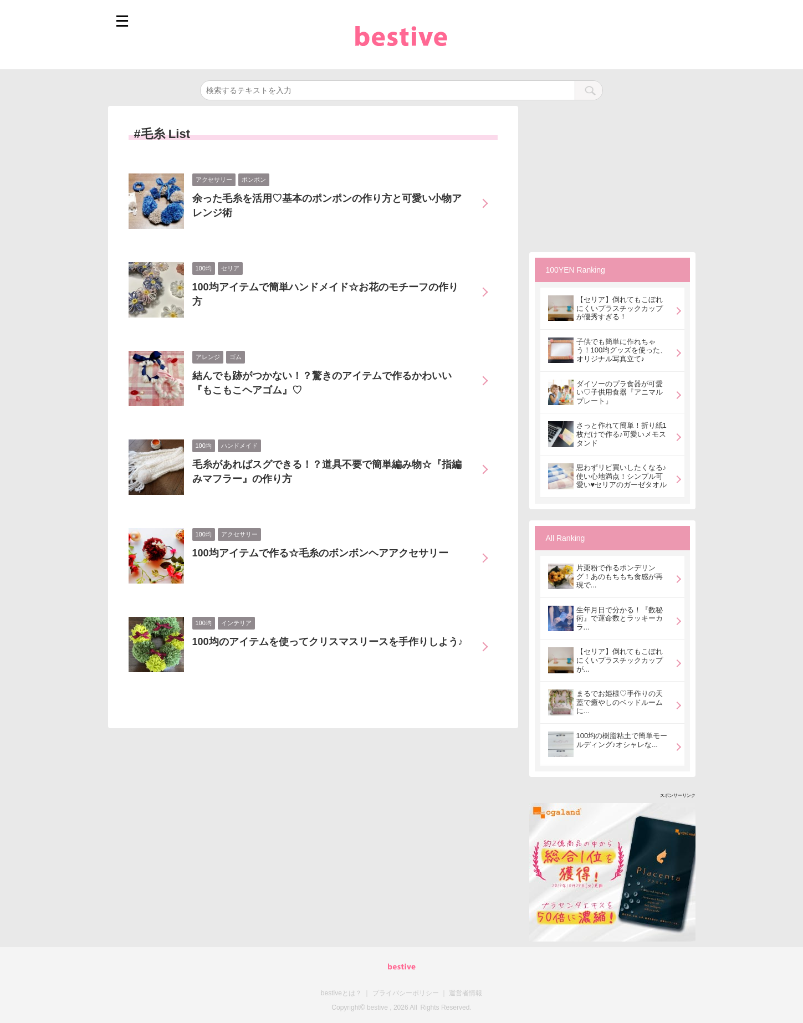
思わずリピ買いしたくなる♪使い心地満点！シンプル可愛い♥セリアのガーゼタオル (621, 476)
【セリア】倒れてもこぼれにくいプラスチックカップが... (619, 660)
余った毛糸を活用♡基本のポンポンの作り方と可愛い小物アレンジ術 (327, 205)
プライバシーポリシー (405, 993)
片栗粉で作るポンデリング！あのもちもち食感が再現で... (619, 576)
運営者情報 (465, 993)
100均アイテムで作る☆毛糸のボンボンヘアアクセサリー (320, 553)
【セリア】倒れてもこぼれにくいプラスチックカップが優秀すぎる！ (619, 308)
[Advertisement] (612, 175)
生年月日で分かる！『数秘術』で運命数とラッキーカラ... (619, 618)
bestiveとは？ (341, 993)
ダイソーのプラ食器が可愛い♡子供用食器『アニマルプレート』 (619, 392)
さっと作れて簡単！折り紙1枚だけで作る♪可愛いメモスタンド (621, 434)
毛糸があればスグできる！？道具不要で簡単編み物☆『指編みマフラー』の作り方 (327, 471)
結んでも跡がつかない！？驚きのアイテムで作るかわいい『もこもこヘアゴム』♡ (322, 383)
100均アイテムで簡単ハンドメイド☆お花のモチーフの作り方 (325, 294)
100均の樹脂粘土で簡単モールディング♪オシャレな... (622, 740)
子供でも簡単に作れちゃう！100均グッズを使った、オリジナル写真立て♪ (622, 350)
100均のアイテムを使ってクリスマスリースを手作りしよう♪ (327, 641)
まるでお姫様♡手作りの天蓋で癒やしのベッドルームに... (619, 702)
